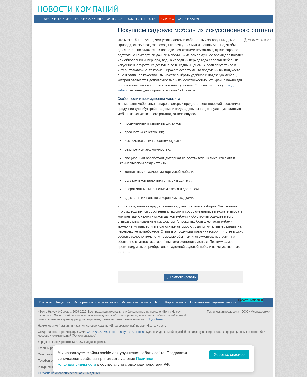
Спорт (153, 19)
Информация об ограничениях (96, 302)
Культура (167, 19)
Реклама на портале (136, 302)
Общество (114, 19)
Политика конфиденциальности (213, 302)
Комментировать (180, 277)
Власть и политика (57, 19)
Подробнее (155, 319)
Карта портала (175, 302)
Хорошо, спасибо (229, 355)
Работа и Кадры (188, 19)
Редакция (63, 302)
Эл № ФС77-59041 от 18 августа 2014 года (115, 332)
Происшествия (135, 19)
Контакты (45, 302)
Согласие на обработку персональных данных (69, 373)
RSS (158, 302)
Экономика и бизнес (89, 19)
